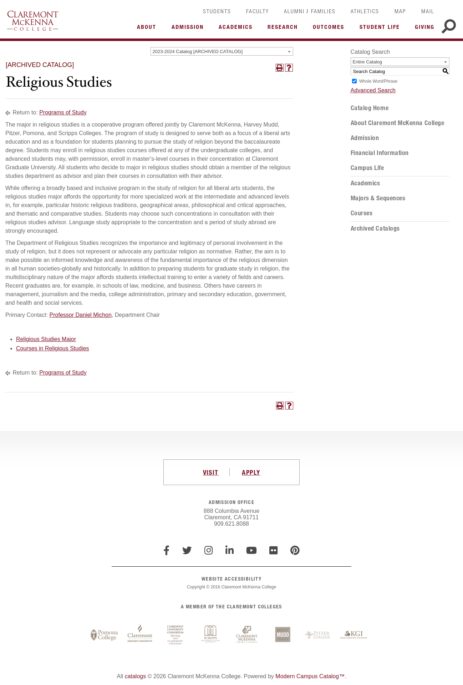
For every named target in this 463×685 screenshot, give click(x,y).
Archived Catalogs (375, 228)
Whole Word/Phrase (378, 81)
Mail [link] (427, 11)
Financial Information (380, 152)
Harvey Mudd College (282, 635)
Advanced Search (373, 90)
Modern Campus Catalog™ (310, 676)
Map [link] (400, 11)
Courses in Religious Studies (52, 348)
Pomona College (104, 635)
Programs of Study (63, 112)
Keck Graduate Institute (354, 635)
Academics (365, 183)
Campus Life (367, 167)
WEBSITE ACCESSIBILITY (231, 579)
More (148, 29)
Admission (365, 137)
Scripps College (211, 635)
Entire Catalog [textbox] (367, 62)
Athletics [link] (365, 11)
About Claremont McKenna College (397, 123)
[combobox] (222, 51)
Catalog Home (369, 108)
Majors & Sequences (378, 198)
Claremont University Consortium (175, 635)
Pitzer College (318, 635)
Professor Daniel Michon (81, 315)
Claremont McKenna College (32, 21)
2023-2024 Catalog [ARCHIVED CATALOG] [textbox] (198, 51)
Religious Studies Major (46, 339)
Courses (362, 213)
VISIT (211, 472)
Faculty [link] (257, 11)
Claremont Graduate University (139, 635)
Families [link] (323, 11)
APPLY (251, 472)
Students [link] (217, 11)
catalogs (135, 676)
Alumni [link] (294, 11)
